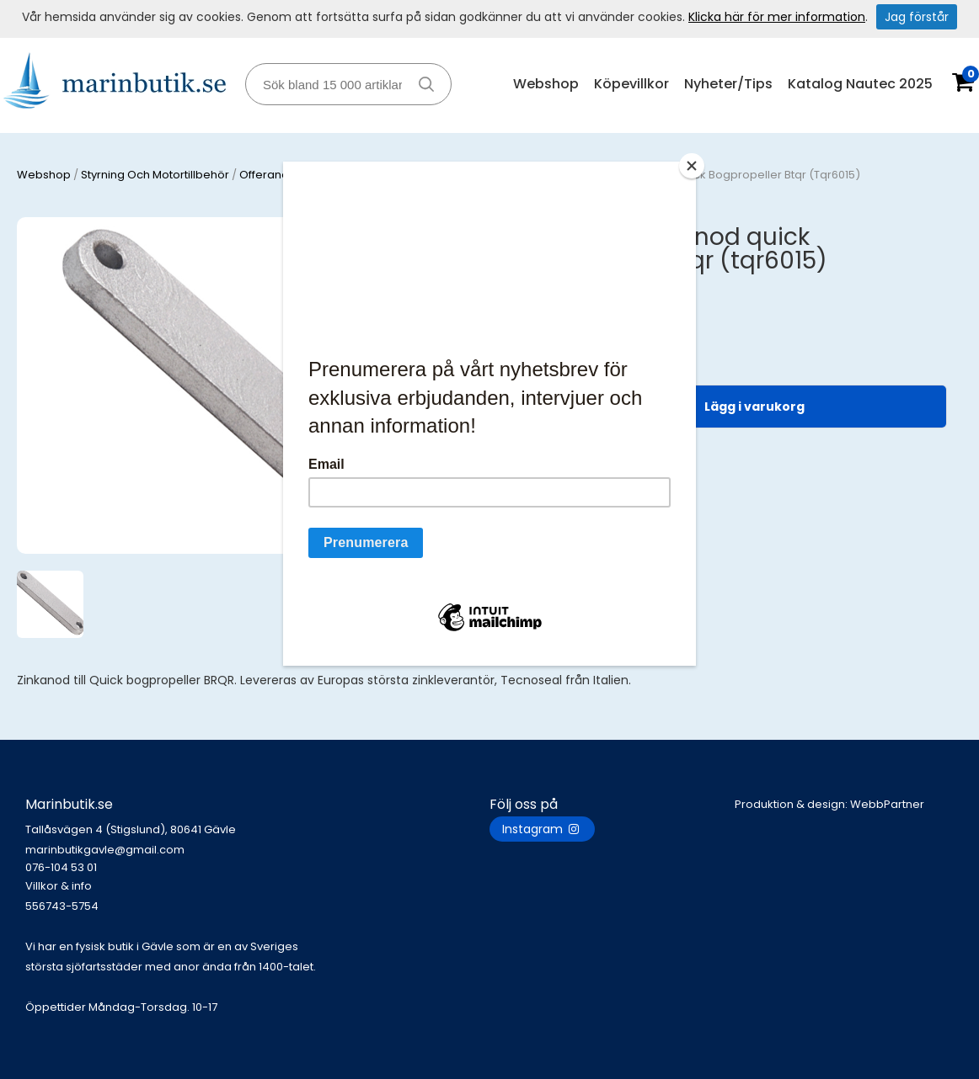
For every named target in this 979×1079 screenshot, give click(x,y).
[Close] (691, 165)
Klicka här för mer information (776, 16)
